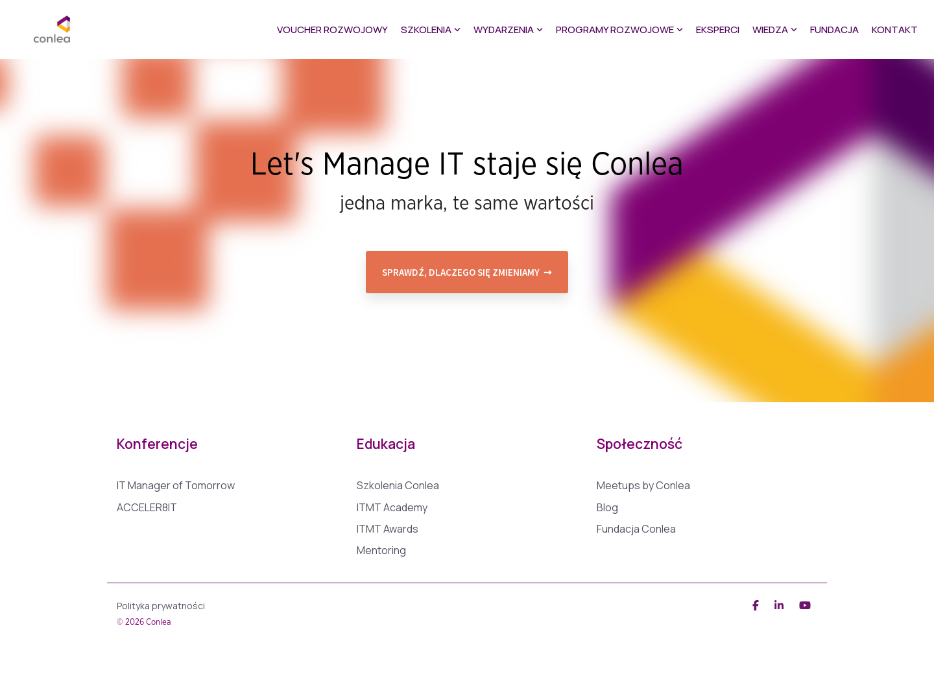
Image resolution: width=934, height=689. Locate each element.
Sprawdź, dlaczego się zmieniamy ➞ (467, 272)
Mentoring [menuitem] (381, 550)
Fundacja (834, 29)
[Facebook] (757, 604)
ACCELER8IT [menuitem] (147, 508)
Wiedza (774, 29)
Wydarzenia (508, 29)
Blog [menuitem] (607, 508)
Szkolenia (431, 29)
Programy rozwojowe (619, 29)
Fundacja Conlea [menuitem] (636, 529)
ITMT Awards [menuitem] (387, 529)
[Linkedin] (780, 604)
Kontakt (895, 29)
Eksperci (717, 29)
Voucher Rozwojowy (332, 29)
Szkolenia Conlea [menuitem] (398, 485)
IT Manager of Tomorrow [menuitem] (176, 485)
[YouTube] (805, 604)
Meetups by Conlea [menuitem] (643, 485)
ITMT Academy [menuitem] (392, 508)
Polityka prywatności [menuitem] (161, 605)
